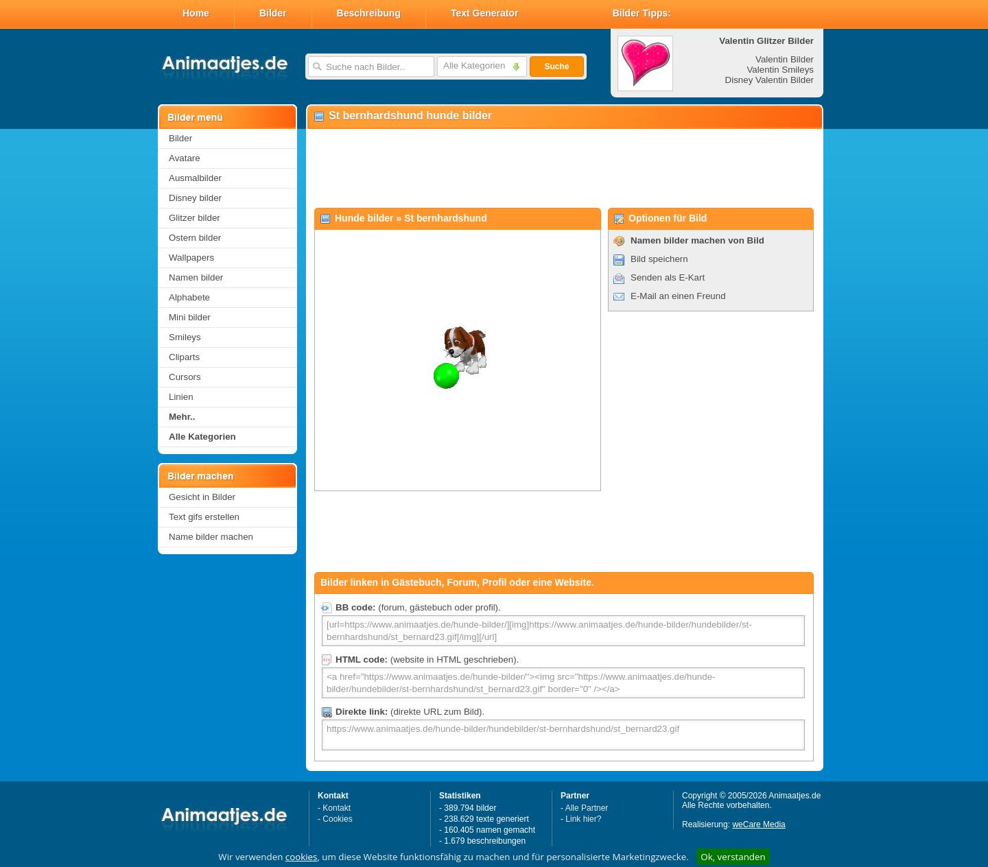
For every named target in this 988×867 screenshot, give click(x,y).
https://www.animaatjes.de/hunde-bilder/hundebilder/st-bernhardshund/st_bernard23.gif (563, 735)
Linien (181, 397)
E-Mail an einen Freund (678, 296)
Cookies (337, 819)
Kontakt (336, 808)
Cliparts (184, 357)
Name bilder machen (211, 537)
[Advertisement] (564, 169)
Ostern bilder (195, 238)
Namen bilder (196, 277)
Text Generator (485, 13)
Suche (556, 66)
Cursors (185, 377)
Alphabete (189, 297)
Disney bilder (195, 198)
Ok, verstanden (733, 857)
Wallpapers (191, 257)
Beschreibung (369, 13)
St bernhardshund (445, 218)
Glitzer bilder (194, 218)
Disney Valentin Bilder (769, 80)
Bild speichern (659, 259)
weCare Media (758, 824)
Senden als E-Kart (668, 277)
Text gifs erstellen (204, 517)
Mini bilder (190, 317)
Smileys (185, 337)
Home (196, 13)
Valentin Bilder (784, 59)
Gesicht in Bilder (202, 497)
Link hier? (583, 819)
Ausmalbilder (195, 178)
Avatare (184, 158)
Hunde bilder (364, 218)
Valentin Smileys (780, 69)
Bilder (273, 13)
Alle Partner (587, 808)
